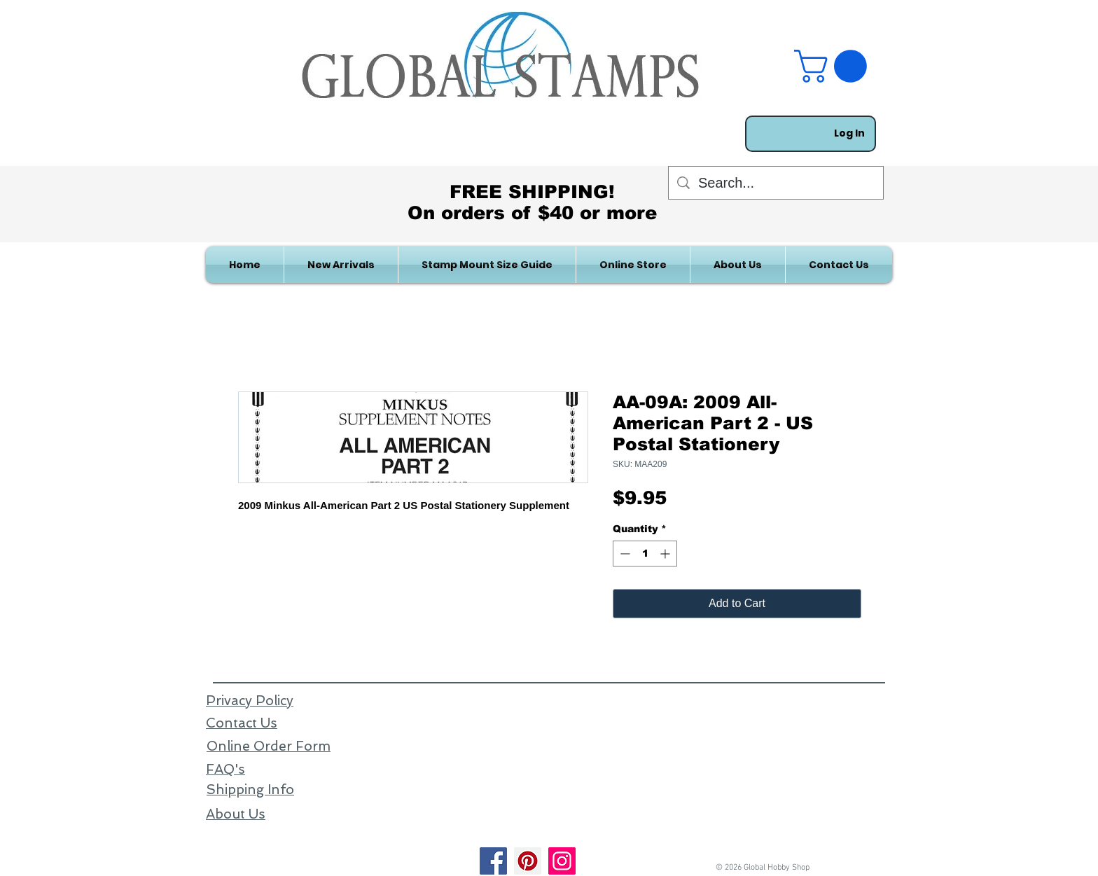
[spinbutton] (645, 553)
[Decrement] (623, 553)
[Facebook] (493, 861)
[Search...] (776, 183)
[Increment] (666, 553)
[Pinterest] (527, 861)
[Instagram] (562, 861)
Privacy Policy (249, 701)
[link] (834, 66)
